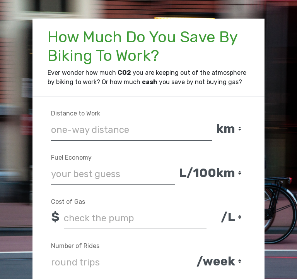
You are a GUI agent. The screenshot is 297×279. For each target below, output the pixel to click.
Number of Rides (75, 246)
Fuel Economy (71, 157)
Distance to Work (75, 113)
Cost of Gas (68, 201)
